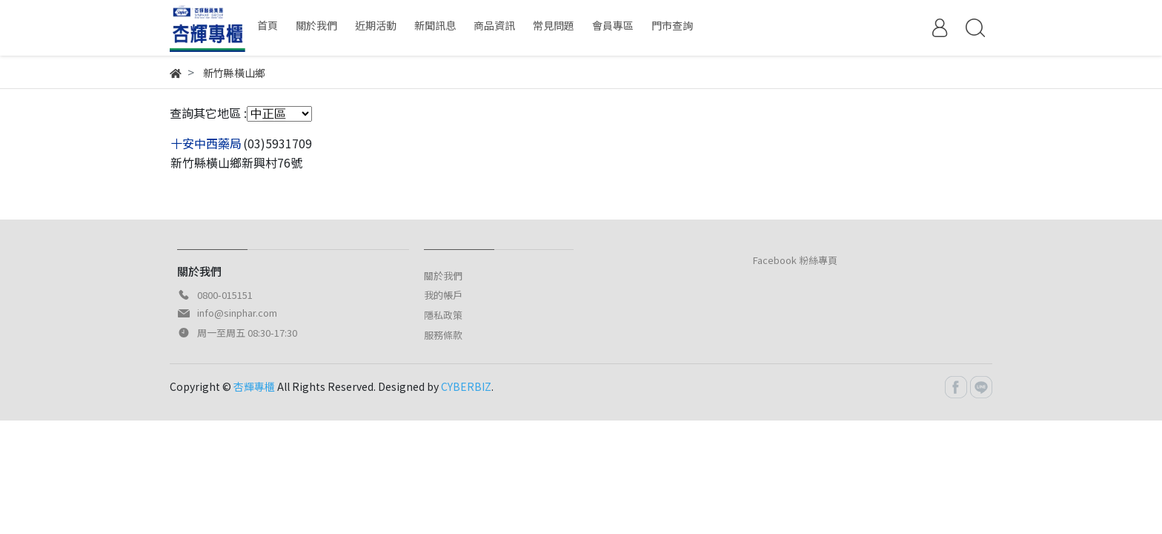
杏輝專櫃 (254, 386)
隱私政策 (443, 315)
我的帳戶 (443, 295)
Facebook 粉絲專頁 (795, 260)
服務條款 (443, 335)
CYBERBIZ (466, 386)
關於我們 (443, 275)
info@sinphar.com (237, 313)
